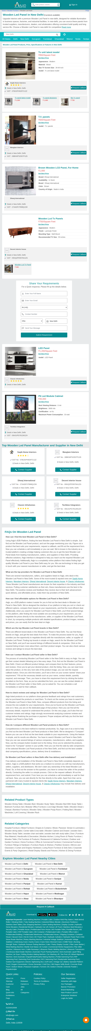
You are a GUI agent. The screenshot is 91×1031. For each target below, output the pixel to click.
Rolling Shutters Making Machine (33, 952)
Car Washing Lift (53, 952)
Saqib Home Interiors (57, 778)
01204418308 (11, 1005)
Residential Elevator (26, 924)
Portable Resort (72, 927)
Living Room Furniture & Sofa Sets (57, 845)
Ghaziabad (59, 36)
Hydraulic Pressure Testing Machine (31, 942)
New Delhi (24, 36)
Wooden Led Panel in (16, 861)
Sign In (73, 3)
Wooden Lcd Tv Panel (23, 262)
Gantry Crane (34, 939)
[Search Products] (32, 3)
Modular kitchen (46, 834)
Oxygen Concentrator (19, 962)
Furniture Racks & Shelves (42, 842)
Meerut (70, 36)
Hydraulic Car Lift (41, 924)
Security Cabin (11, 927)
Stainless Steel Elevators (72, 924)
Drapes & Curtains (43, 825)
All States (6, 36)
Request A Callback (45, 904)
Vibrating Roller (17, 919)
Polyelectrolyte (11, 967)
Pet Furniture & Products (28, 837)
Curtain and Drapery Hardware (28, 845)
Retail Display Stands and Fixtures (43, 848)
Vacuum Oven (17, 934)
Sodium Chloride (56, 964)
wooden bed (76, 828)
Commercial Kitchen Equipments (61, 944)
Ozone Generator (34, 962)
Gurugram (36, 36)
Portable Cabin (47, 917)
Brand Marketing (67, 987)
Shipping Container (67, 932)
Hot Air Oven (28, 934)
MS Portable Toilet (58, 927)
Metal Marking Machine (14, 944)
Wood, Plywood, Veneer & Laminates (68, 825)
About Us (9, 976)
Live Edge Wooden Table (57, 804)
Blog (7, 987)
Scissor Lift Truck (55, 924)
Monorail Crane (56, 939)
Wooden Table (11, 837)
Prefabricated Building (14, 932)
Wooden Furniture (13, 8)
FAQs (87, 8)
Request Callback (78, 85)
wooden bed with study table (57, 831)
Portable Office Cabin (70, 929)
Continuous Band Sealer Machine (19, 949)
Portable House (24, 927)
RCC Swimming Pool (49, 957)
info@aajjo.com (12, 1013)
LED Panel (44, 345)
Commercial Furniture (71, 840)
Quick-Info (10, 990)
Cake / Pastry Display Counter (57, 942)
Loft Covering (20, 810)
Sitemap (9, 979)
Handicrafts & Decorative (27, 834)
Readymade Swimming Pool (68, 957)
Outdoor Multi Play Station (63, 917)
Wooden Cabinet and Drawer (57, 828)
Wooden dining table (13, 828)
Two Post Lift (65, 952)
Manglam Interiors (21, 579)
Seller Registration (68, 976)
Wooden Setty (35, 807)
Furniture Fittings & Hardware (17, 842)
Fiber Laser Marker (77, 942)
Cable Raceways (32, 947)
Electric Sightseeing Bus (34, 959)
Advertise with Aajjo (68, 979)
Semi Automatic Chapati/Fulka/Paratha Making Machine (34, 954)
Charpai (8, 807)
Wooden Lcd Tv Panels (50, 216)
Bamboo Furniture (20, 807)
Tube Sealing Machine (32, 919)
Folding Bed (68, 807)
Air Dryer (17, 952)
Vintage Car (58, 959)
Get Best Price (43, 55)
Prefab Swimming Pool (64, 954)
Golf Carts (48, 959)
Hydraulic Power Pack (71, 934)
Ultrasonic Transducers (75, 947)
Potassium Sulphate (31, 964)
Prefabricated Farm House (40, 927)
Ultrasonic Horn (19, 947)
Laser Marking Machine (31, 917)
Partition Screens (62, 842)
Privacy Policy (39, 981)
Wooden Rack (33, 810)
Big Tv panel (75, 95)
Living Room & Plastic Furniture (68, 834)
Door (72, 831)
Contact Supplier (23, 467)
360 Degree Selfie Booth (60, 962)
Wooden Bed (29, 802)
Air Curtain (43, 944)
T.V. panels (44, 114)
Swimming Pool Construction (29, 957)
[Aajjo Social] (70, 912)
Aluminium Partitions (69, 919)
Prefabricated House (51, 932)
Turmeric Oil (44, 964)
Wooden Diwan (76, 804)
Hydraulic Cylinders (55, 934)
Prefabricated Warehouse (32, 932)
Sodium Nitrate (17, 964)
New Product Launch (69, 990)
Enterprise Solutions (69, 993)
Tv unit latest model (48, 50)
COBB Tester (68, 939)
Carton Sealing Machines (51, 922)
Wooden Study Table (45, 802)
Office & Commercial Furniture (48, 840)
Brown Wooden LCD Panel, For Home (58, 165)
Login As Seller (67, 996)
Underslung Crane (21, 939)
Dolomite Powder (70, 964)
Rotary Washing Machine (33, 937)
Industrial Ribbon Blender (51, 919)
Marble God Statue (31, 944)
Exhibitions (10, 993)
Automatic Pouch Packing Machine (45, 949)
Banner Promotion (68, 984)
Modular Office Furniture (35, 804)
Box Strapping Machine (32, 922)
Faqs (8, 996)
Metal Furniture (27, 825)
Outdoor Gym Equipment (15, 959)
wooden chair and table (33, 831)
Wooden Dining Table (14, 802)
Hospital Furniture (12, 825)
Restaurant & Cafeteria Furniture (54, 837)
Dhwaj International (38, 579)
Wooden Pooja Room (52, 807)
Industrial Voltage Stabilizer (54, 937)
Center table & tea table (33, 828)
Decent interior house (56, 579)
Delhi (15, 36)
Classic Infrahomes (76, 579)
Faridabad (47, 36)
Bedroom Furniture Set (14, 804)
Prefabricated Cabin (53, 929)
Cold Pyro (46, 962)
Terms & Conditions (41, 979)
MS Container (39, 929)
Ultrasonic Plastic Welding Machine (53, 947)
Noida (77, 36)
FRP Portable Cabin (25, 929)
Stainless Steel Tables (14, 922)
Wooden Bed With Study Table (68, 802)
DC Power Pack (40, 934)
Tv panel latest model (23, 95)
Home (4, 8)
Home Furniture (27, 840)
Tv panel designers (50, 95)
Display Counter (68, 922)
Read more (66, 25)
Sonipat (86, 36)
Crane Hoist (44, 939)
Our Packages (66, 981)
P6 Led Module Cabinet (50, 393)
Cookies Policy (39, 976)
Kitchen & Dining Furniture (70, 848)
